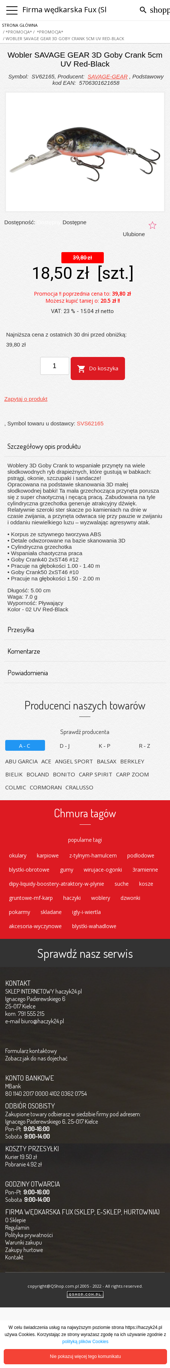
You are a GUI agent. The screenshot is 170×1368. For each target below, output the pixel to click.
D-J (65, 745)
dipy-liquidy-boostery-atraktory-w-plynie (56, 883)
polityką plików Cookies (85, 1341)
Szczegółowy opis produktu (81, 446)
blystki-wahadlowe (94, 926)
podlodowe (140, 855)
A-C (25, 745)
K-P (105, 745)
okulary (17, 855)
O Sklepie (15, 1220)
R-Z (145, 745)
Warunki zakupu (23, 1242)
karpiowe (48, 855)
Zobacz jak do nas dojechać (36, 1058)
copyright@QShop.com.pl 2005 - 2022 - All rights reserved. (85, 1286)
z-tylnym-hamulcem (93, 855)
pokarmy (19, 911)
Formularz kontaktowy (31, 1051)
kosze (146, 883)
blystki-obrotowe (29, 869)
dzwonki (130, 897)
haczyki (72, 897)
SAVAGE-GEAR (108, 76)
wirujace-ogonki (103, 869)
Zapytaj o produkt (25, 399)
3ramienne (145, 869)
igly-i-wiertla (86, 911)
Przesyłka (81, 629)
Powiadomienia (81, 672)
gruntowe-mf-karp (31, 897)
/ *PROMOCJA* (17, 32)
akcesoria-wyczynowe (35, 926)
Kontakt (14, 1257)
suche (122, 883)
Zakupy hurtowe (24, 1249)
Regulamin (17, 1227)
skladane (51, 911)
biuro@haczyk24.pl (42, 1021)
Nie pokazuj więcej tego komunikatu (85, 1356)
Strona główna (20, 25)
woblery (100, 897)
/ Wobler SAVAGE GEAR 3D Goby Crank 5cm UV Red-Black (63, 38)
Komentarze (81, 651)
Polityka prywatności (29, 1235)
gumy (66, 869)
